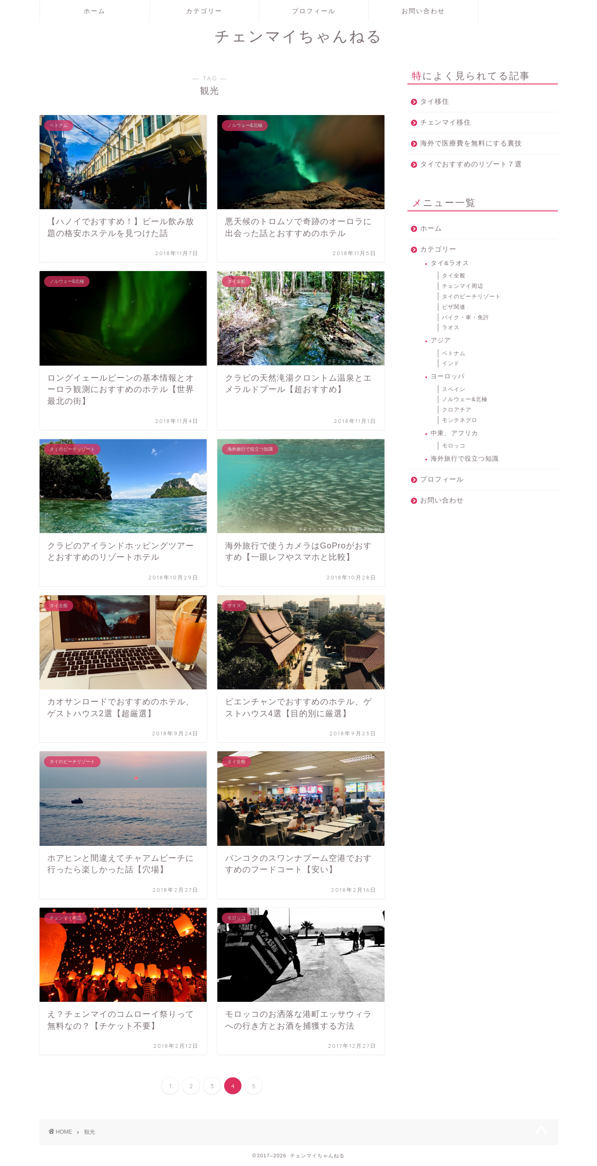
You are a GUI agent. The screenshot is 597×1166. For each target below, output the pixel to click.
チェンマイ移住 (445, 122)
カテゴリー (204, 11)
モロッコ (454, 445)
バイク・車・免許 (465, 317)
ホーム (94, 11)
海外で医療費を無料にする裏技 (471, 143)
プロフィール (314, 11)
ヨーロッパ (448, 376)
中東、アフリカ (454, 433)
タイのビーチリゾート (471, 296)
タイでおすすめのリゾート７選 (471, 164)
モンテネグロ (459, 420)
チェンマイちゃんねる (299, 35)
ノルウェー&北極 (464, 399)
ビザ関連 (454, 307)
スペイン (454, 389)
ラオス (451, 327)
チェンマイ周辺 (462, 286)
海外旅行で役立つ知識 (465, 458)
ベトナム (454, 353)
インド (451, 363)
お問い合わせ (423, 11)
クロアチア (457, 410)
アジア (441, 340)
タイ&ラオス (450, 263)
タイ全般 (454, 275)
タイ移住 (434, 101)
